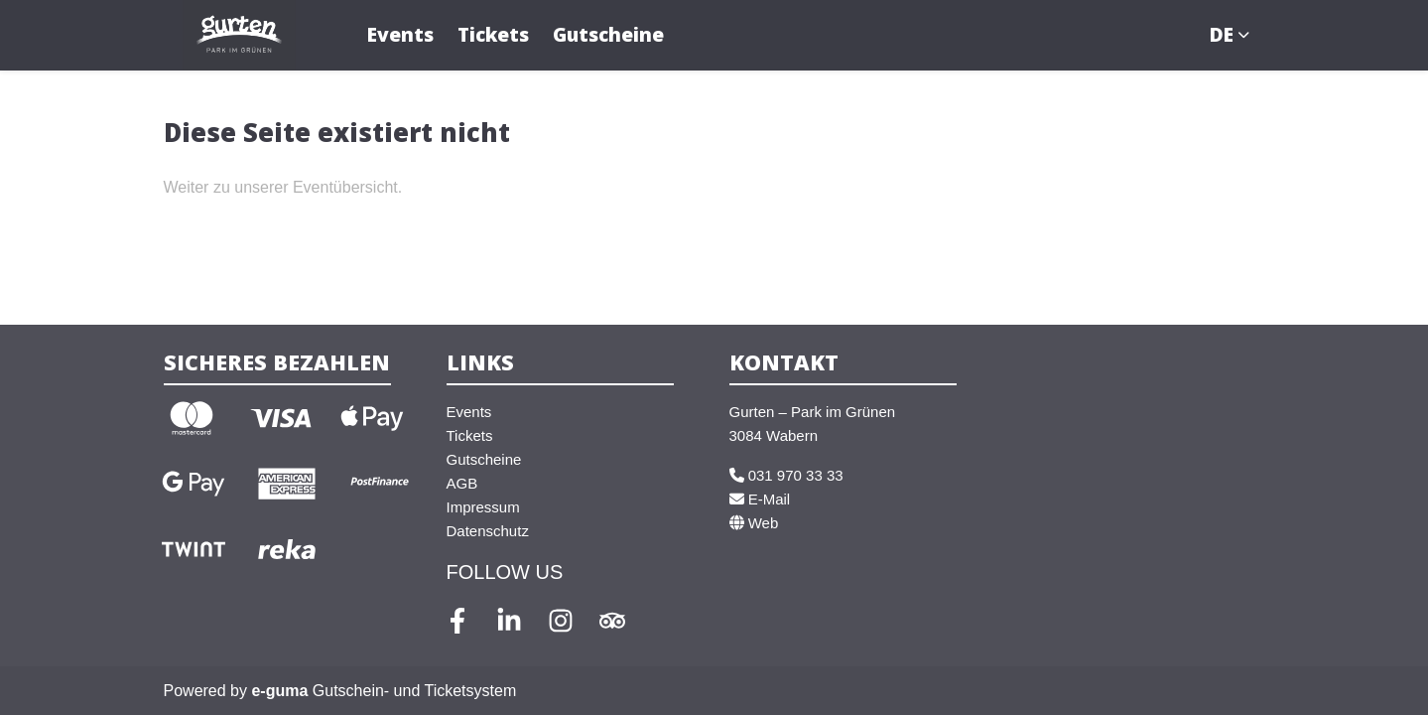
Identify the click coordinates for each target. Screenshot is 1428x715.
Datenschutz (488, 530)
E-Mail (760, 499)
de (1221, 34)
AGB (462, 483)
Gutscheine (608, 34)
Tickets (493, 34)
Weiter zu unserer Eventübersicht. (283, 187)
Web (754, 522)
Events (400, 34)
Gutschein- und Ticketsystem (383, 690)
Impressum (483, 507)
